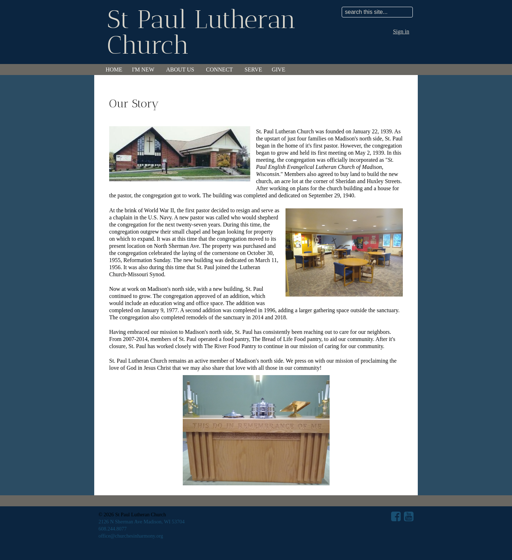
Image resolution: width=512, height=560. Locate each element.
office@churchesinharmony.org (130, 536)
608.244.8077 (112, 529)
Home (114, 69)
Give (278, 69)
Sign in (401, 31)
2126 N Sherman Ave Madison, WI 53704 (141, 521)
